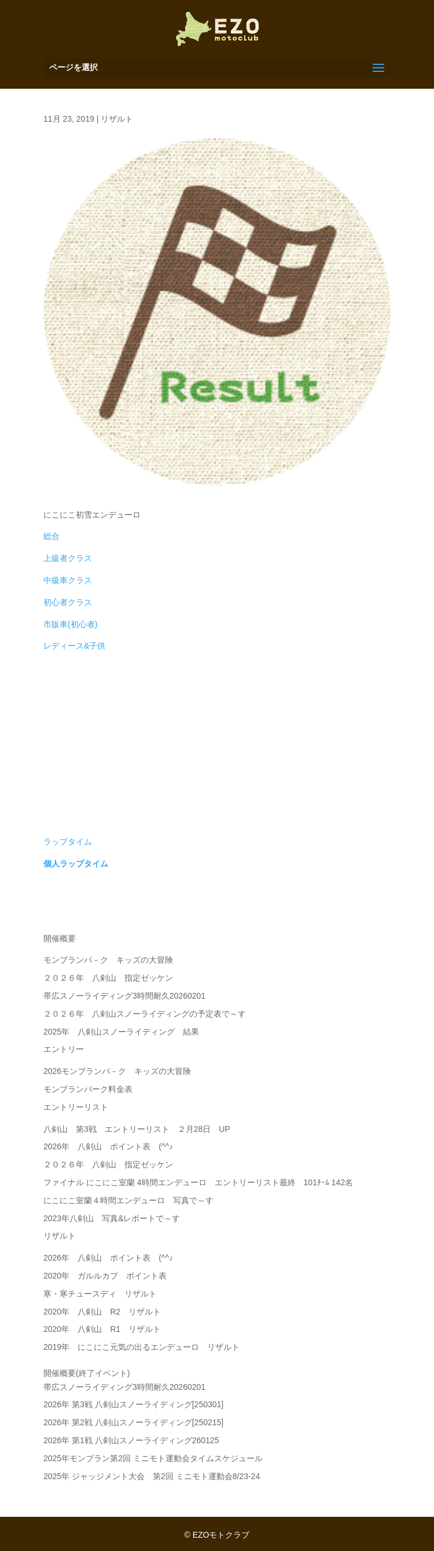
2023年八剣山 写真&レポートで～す (115, 1218)
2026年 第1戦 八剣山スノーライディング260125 (131, 1440)
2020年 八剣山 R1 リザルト (102, 1329)
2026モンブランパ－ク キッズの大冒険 (117, 1071)
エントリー (63, 1049)
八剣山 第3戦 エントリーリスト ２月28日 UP (136, 1129)
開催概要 (59, 938)
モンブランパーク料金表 (88, 1089)
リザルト (117, 118)
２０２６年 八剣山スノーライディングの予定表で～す (144, 1013)
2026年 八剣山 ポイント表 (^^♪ (108, 1146)
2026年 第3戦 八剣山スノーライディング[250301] (133, 1404)
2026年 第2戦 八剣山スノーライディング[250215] (133, 1422)
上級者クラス (67, 558)
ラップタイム (67, 841)
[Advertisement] (217, 748)
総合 (51, 536)
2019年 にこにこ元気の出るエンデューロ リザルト (141, 1347)
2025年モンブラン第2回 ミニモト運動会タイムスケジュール (153, 1458)
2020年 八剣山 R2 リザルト (102, 1311)
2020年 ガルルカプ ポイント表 (105, 1275)
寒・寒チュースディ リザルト (100, 1293)
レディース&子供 (74, 645)
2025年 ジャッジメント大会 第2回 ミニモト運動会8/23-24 (151, 1476)
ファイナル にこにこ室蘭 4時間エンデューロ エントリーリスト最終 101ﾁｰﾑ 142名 (198, 1182)
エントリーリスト (75, 1107)
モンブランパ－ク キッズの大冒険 (108, 959)
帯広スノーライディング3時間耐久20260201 (124, 995)
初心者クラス (67, 602)
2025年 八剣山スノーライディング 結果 (121, 1031)
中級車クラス (67, 580)
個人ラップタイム (75, 863)
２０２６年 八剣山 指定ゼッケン (108, 977)
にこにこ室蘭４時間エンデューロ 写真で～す (128, 1200)
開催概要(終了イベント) (86, 1373)
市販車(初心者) (70, 624)
